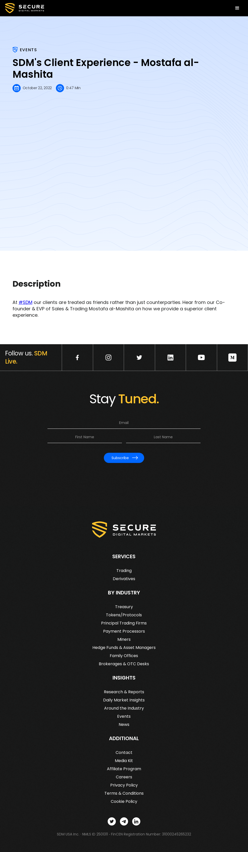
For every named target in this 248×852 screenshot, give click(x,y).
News (124, 724)
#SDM (25, 302)
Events (124, 716)
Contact (124, 752)
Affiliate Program (124, 768)
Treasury (124, 606)
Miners (124, 639)
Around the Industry (124, 708)
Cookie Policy (124, 801)
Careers (124, 777)
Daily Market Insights (124, 700)
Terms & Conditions (124, 793)
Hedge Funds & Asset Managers (124, 647)
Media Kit (124, 760)
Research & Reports (124, 692)
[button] (237, 8)
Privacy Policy (124, 785)
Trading (124, 570)
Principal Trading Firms (124, 623)
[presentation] (124, 475)
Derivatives (124, 578)
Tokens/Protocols (124, 615)
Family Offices (124, 655)
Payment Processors (124, 631)
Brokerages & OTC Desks (124, 664)
